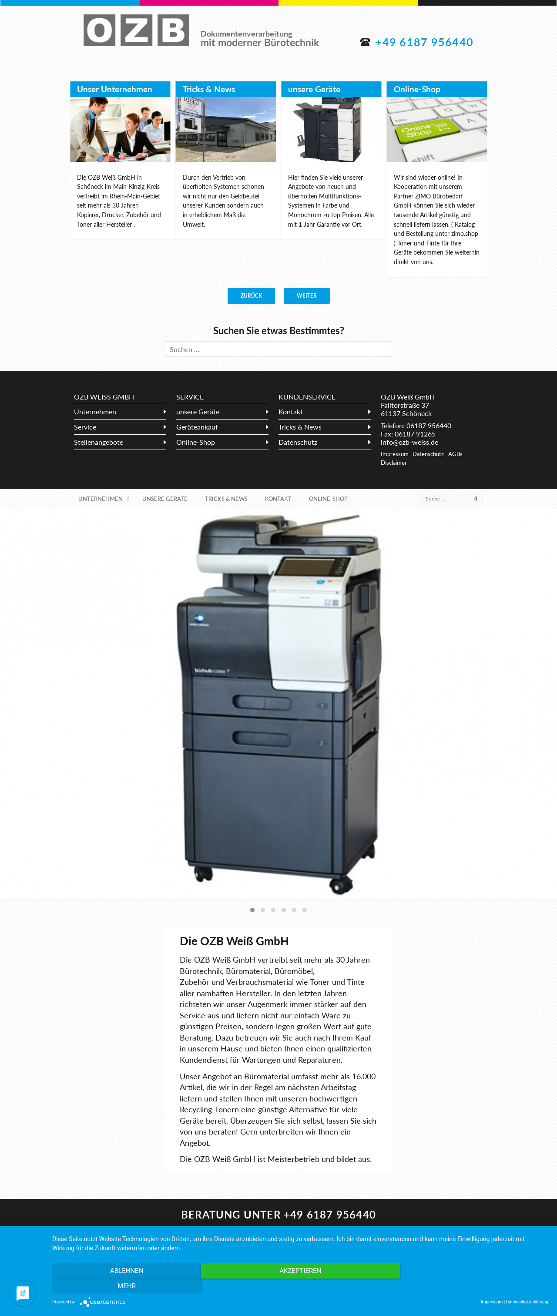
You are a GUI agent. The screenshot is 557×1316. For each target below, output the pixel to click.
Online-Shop (417, 89)
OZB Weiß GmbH (136, 30)
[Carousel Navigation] (278, 296)
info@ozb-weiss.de (409, 442)
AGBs (455, 453)
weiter (307, 295)
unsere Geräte (314, 89)
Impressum (395, 453)
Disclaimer (394, 462)
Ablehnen (126, 1286)
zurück (251, 295)
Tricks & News (209, 89)
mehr (474, 1286)
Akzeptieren (300, 1286)
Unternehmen (95, 411)
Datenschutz (297, 442)
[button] (252, 910)
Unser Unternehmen (114, 89)
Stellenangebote (98, 442)
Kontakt (290, 411)
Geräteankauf (197, 427)
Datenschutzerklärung (527, 1301)
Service (85, 427)
